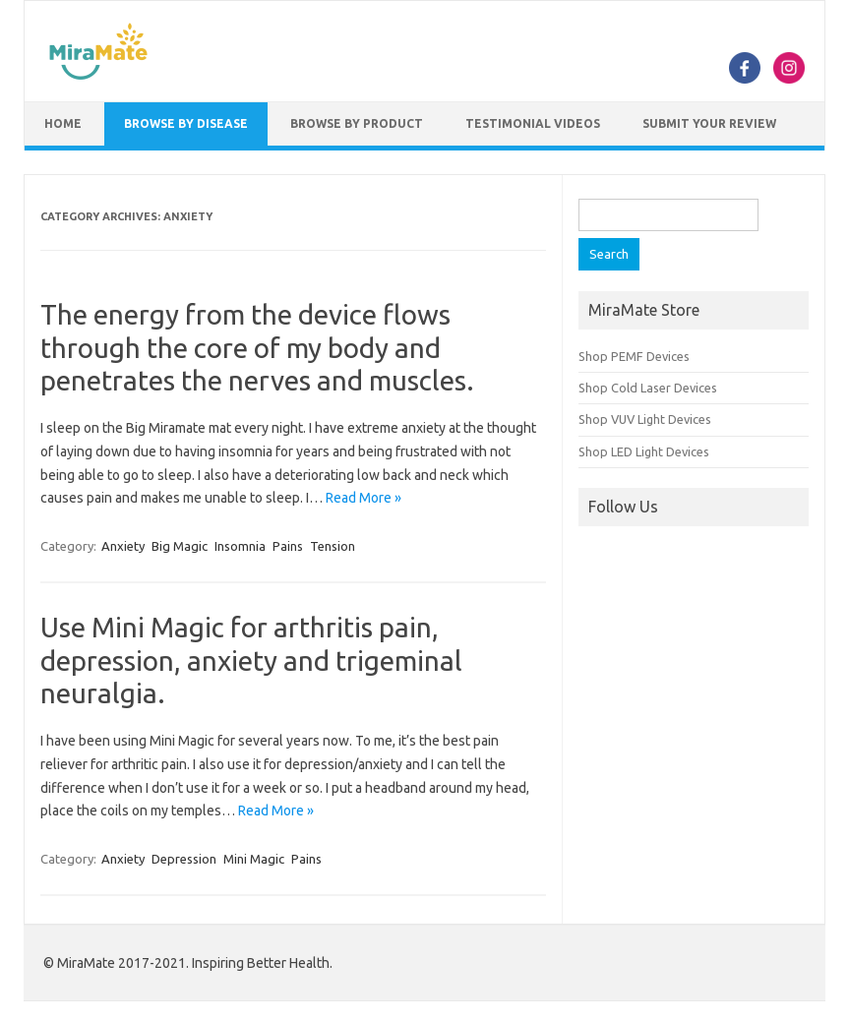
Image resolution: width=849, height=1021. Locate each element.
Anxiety (123, 546)
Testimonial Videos (532, 123)
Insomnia (240, 546)
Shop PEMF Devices (634, 356)
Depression (184, 859)
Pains (288, 546)
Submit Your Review (709, 123)
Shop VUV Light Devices (644, 419)
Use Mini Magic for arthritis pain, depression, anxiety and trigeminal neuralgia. (251, 660)
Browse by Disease (186, 123)
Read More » (363, 498)
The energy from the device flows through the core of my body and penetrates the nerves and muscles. (257, 347)
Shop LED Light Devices (643, 451)
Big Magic (180, 546)
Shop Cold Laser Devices (647, 387)
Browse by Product (356, 123)
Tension (332, 546)
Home (63, 123)
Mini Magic (253, 859)
